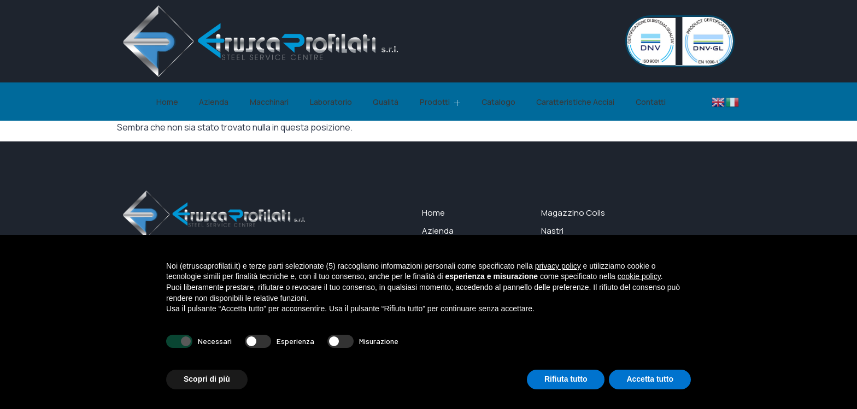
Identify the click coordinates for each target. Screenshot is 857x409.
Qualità (384, 102)
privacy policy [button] (558, 266)
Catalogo (491, 102)
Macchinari (272, 102)
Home (175, 102)
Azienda (219, 102)
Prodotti (435, 102)
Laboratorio (331, 102)
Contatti (639, 102)
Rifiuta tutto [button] (566, 379)
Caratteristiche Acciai (566, 102)
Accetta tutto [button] (649, 379)
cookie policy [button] (639, 276)
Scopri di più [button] (207, 379)
